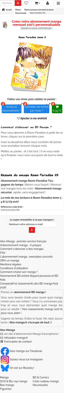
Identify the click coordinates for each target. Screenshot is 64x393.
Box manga (7, 385)
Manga (4, 377)
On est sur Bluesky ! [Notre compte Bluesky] (17, 367)
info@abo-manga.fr (16, 337)
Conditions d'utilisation (14, 268)
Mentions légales (10, 264)
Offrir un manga (9, 260)
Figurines (5, 388)
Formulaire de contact (18, 341)
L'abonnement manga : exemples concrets (26, 256)
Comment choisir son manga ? (19, 272)
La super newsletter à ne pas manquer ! (32, 225)
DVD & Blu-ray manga (13, 381)
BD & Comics (41, 377)
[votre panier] (37, 3)
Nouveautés (40, 385)
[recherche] (7, 3)
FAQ (2, 252)
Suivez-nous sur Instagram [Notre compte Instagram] (22, 359)
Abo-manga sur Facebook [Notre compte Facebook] (21, 351)
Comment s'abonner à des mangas (21, 249)
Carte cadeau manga (46, 381)
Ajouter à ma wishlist (32, 118)
